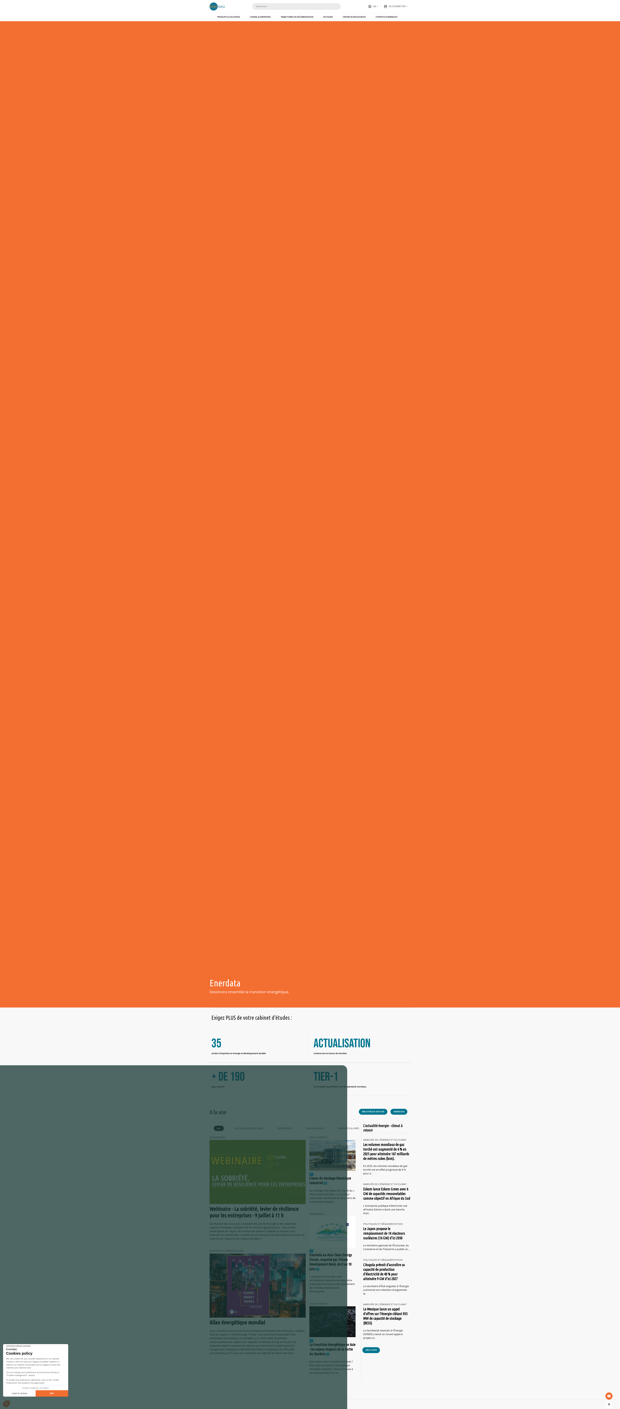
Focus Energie (315, 1130)
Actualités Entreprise (249, 1130)
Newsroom (399, 1113)
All (219, 1130)
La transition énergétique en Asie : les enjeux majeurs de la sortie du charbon (332, 1351)
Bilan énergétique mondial (237, 1324)
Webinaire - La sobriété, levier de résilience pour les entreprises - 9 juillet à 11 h (254, 1213)
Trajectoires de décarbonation (297, 16)
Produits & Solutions (228, 16)
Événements (284, 1130)
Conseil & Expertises (260, 16)
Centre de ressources (354, 16)
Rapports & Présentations (355, 1130)
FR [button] (372, 6)
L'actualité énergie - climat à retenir (383, 1130)
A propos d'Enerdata (386, 16)
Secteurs (328, 16)
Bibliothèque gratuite (373, 1113)
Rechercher (334, 6)
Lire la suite (371, 1352)
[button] (396, 6)
